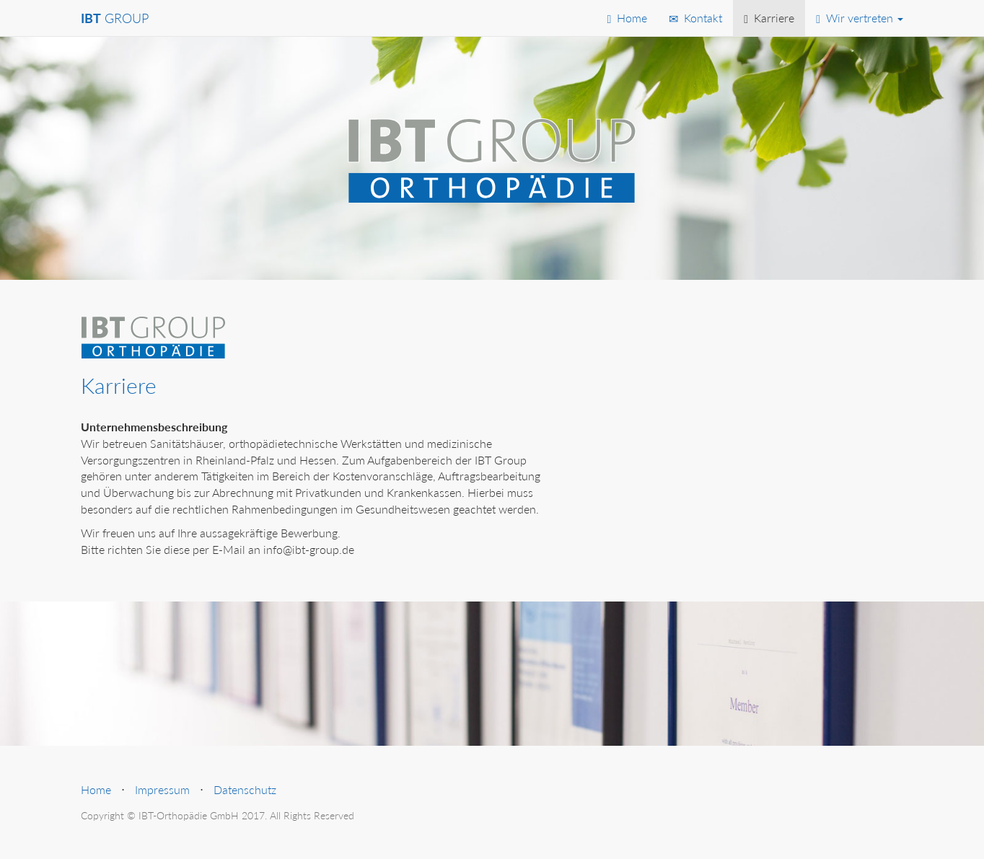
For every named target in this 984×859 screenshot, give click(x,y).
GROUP (115, 18)
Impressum (162, 789)
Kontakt (695, 18)
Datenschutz (245, 789)
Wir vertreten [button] (859, 18)
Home (627, 18)
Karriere (769, 18)
